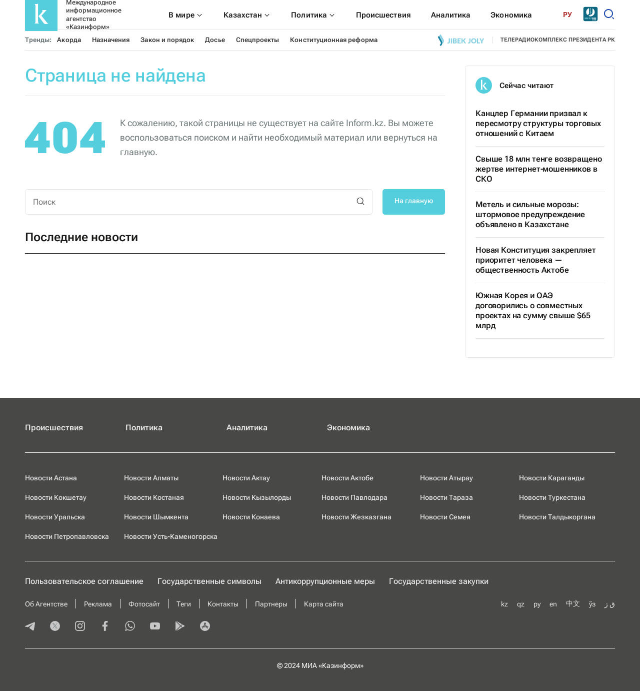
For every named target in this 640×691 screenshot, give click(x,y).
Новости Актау (246, 478)
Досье (214, 40)
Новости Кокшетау (55, 497)
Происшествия (54, 427)
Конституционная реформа (333, 40)
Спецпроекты (258, 40)
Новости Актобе (348, 478)
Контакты (223, 604)
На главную (413, 201)
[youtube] (155, 627)
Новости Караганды (551, 478)
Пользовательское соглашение (84, 581)
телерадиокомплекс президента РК (557, 40)
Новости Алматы (151, 478)
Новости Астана (51, 478)
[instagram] (80, 627)
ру (537, 604)
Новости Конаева (251, 517)
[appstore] (205, 627)
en (553, 604)
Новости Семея (445, 517)
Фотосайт (144, 604)
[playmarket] (180, 627)
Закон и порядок (167, 40)
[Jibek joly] (461, 40)
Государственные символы (210, 581)
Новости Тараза (446, 497)
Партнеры (271, 604)
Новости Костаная (154, 497)
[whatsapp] (130, 627)
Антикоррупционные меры (325, 581)
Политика (144, 427)
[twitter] (55, 627)
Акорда (68, 40)
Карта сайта (324, 604)
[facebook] (105, 627)
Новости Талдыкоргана (557, 517)
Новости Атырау (446, 478)
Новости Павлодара (355, 497)
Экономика (348, 427)
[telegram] (30, 627)
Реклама (98, 604)
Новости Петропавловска (67, 536)
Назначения (111, 40)
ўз (592, 604)
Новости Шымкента (156, 517)
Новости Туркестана (552, 497)
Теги (183, 604)
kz (504, 604)
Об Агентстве (46, 604)
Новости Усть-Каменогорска (171, 536)
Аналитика (247, 427)
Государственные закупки (438, 581)
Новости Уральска (55, 517)
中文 (573, 603)
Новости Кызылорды (256, 497)
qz (520, 604)
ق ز (609, 604)
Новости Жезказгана (357, 517)
